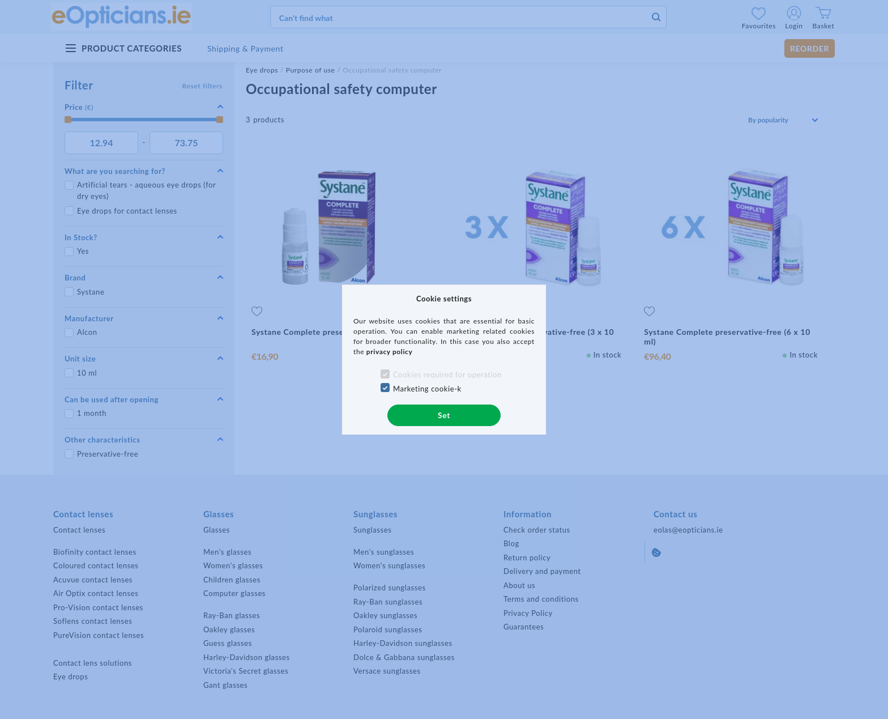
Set (444, 415)
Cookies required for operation (447, 374)
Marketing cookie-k (427, 388)
